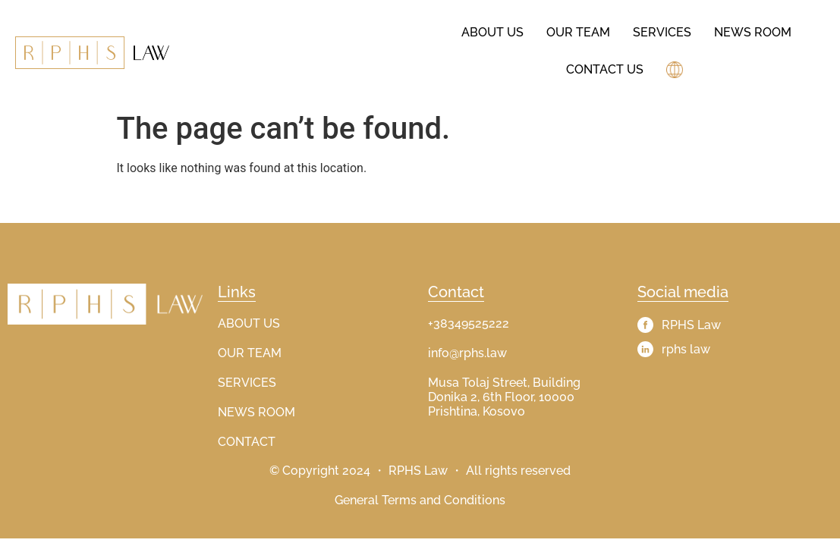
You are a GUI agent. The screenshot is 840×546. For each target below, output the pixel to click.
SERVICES (247, 382)
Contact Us (604, 69)
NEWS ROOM (256, 412)
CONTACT (246, 442)
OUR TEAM (250, 353)
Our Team (578, 32)
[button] (676, 69)
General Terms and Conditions (420, 500)
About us (492, 32)
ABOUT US (249, 323)
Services (662, 32)
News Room (752, 32)
